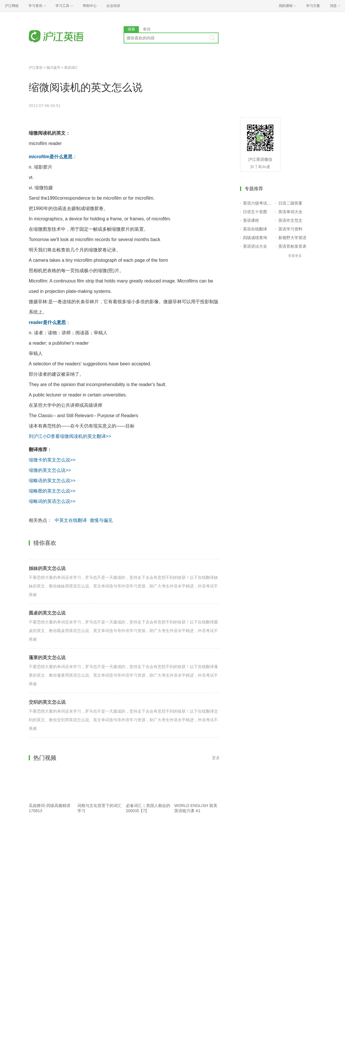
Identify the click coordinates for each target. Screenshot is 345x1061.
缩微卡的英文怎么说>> (52, 459)
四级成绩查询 (255, 237)
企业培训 (113, 6)
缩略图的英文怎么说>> (52, 490)
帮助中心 (90, 6)
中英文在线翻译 (71, 520)
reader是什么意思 (47, 322)
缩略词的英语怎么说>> (52, 501)
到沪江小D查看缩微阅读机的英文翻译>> (70, 436)
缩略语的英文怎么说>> (52, 480)
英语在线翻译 (255, 229)
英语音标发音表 (292, 246)
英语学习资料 (290, 229)
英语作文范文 (290, 220)
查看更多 (295, 256)
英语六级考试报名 (258, 203)
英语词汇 (71, 68)
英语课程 (251, 220)
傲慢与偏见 (101, 520)
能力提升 (53, 68)
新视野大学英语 (292, 237)
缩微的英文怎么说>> (50, 470)
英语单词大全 (290, 211)
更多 (216, 757)
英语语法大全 (255, 246)
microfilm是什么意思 (50, 156)
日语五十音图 (255, 211)
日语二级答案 (290, 203)
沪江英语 (36, 68)
